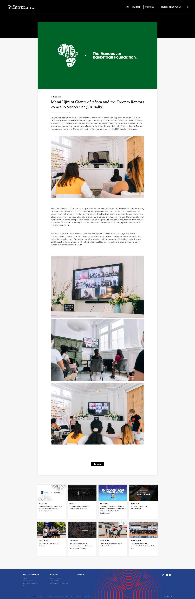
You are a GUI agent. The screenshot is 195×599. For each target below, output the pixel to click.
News (25, 578)
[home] (21, 7)
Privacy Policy (28, 580)
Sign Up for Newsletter (30, 583)
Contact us (81, 575)
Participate (54, 575)
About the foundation (31, 575)
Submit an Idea (55, 580)
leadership (136, 7)
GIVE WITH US (149, 7)
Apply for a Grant (56, 578)
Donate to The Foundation (59, 583)
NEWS (127, 7)
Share (97, 464)
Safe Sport (26, 586)
